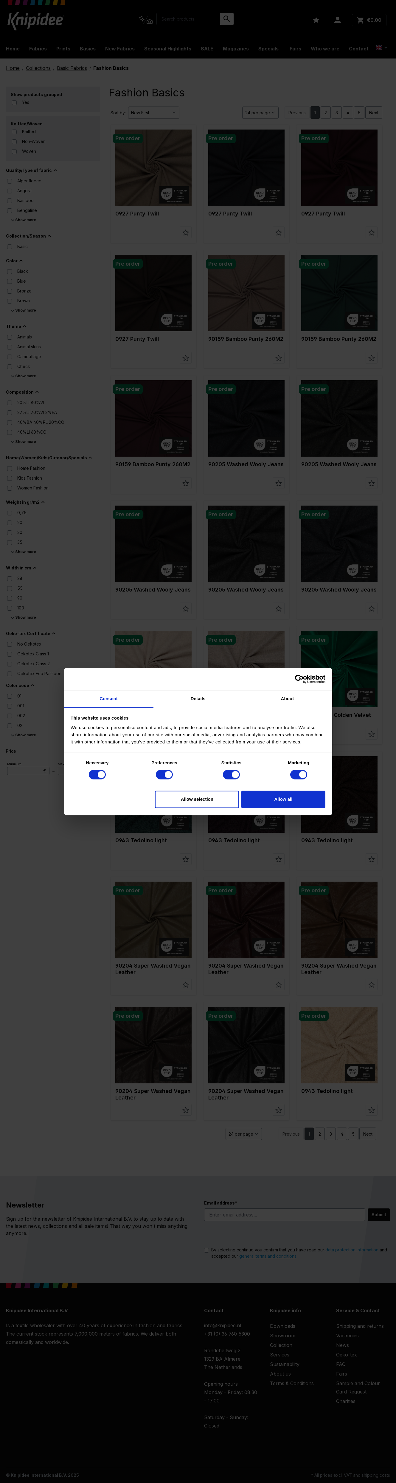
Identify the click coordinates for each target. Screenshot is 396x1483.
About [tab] (287, 698)
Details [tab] (198, 698)
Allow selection (197, 799)
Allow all (283, 799)
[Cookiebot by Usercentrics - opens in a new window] (299, 678)
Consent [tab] (109, 698)
